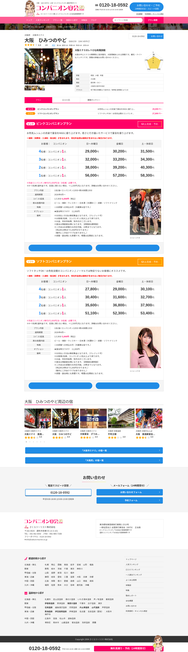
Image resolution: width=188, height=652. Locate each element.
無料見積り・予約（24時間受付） (128, 648)
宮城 (79, 574)
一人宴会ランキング (134, 585)
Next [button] (161, 430)
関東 (26, 578)
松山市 (62, 627)
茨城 (60, 578)
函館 (60, 574)
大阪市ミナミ (55, 26)
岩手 (72, 574)
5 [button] (40, 448)
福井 (72, 582)
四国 (32, 590)
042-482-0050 (36, 543)
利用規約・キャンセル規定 (154, 14)
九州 (26, 594)
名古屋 (82, 621)
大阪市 (109, 621)
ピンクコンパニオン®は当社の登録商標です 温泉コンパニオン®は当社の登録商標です (118, 541)
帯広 (53, 574)
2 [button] (30, 448)
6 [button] (44, 448)
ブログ (93, 20)
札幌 (47, 574)
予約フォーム (129, 509)
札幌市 (48, 608)
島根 (72, 590)
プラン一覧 (57, 20)
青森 (66, 574)
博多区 (48, 632)
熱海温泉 (49, 621)
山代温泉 (96, 616)
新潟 (60, 582)
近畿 (32, 586)
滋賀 (72, 586)
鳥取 (53, 590)
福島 (91, 574)
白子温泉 (92, 612)
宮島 (55, 627)
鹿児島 (80, 594)
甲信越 (27, 582)
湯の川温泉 (70, 608)
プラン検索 (153, 20)
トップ (29, 20)
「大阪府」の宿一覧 (94, 467)
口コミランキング (133, 579)
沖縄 (32, 594)
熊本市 (56, 632)
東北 (34, 574)
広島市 (48, 627)
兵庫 (85, 586)
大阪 (79, 586)
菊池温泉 (76, 632)
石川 (66, 582)
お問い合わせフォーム (130, 500)
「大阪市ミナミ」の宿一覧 (94, 456)
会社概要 (139, 14)
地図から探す (72, 20)
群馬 (47, 578)
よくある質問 (131, 590)
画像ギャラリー (94, 100)
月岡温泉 (73, 616)
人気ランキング (42, 20)
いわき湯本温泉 (84, 608)
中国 (26, 590)
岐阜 (53, 586)
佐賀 (53, 594)
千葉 (66, 578)
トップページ (31, 26)
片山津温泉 (84, 616)
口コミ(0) (66, 100)
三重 (66, 586)
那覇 (94, 632)
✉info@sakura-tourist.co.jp (36, 549)
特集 (128, 601)
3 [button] (33, 448)
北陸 (34, 582)
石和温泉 (49, 616)
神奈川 (80, 578)
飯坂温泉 (110, 608)
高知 (91, 590)
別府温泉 (86, 632)
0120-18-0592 (113, 5)
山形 (85, 574)
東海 (26, 586)
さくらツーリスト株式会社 (43, 536)
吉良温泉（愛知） (95, 621)
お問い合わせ (153, 37)
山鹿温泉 (65, 632)
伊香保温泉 (50, 612)
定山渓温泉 (58, 608)
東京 (72, 578)
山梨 (47, 582)
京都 (91, 586)
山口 (79, 590)
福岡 (47, 594)
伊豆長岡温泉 (61, 621)
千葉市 (82, 612)
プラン (38, 100)
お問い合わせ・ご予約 (146, 7)
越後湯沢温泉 (61, 616)
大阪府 (44, 26)
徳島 (85, 590)
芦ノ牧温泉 (98, 608)
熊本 (60, 594)
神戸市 (48, 623)
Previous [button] (27, 430)
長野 (53, 582)
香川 (60, 590)
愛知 (60, 586)
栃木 (53, 578)
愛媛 (66, 590)
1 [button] (26, 448)
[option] (48, 66)
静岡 (47, 586)
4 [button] (37, 448)
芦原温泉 (106, 616)
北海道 (27, 574)
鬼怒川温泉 (72, 612)
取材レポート (131, 606)
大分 (66, 594)
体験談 (84, 20)
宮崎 (72, 594)
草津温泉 (61, 612)
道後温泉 (72, 627)
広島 (47, 590)
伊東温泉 (73, 621)
